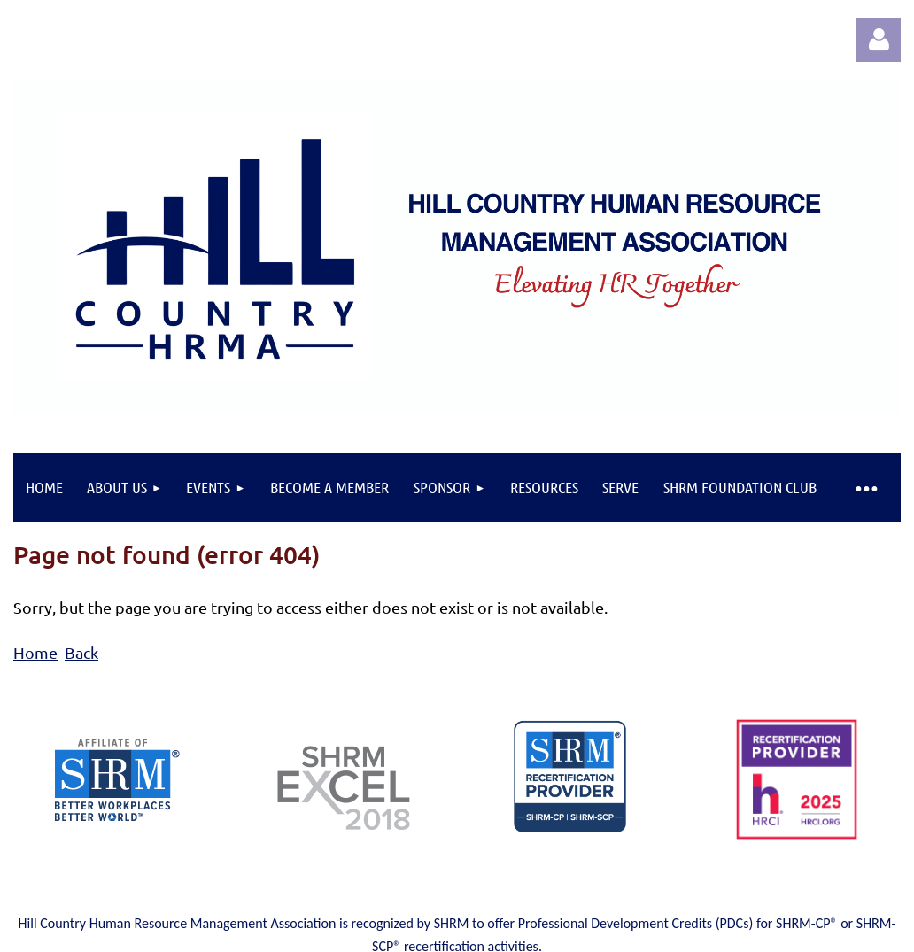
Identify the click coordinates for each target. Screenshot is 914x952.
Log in (878, 40)
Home (35, 652)
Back (81, 652)
